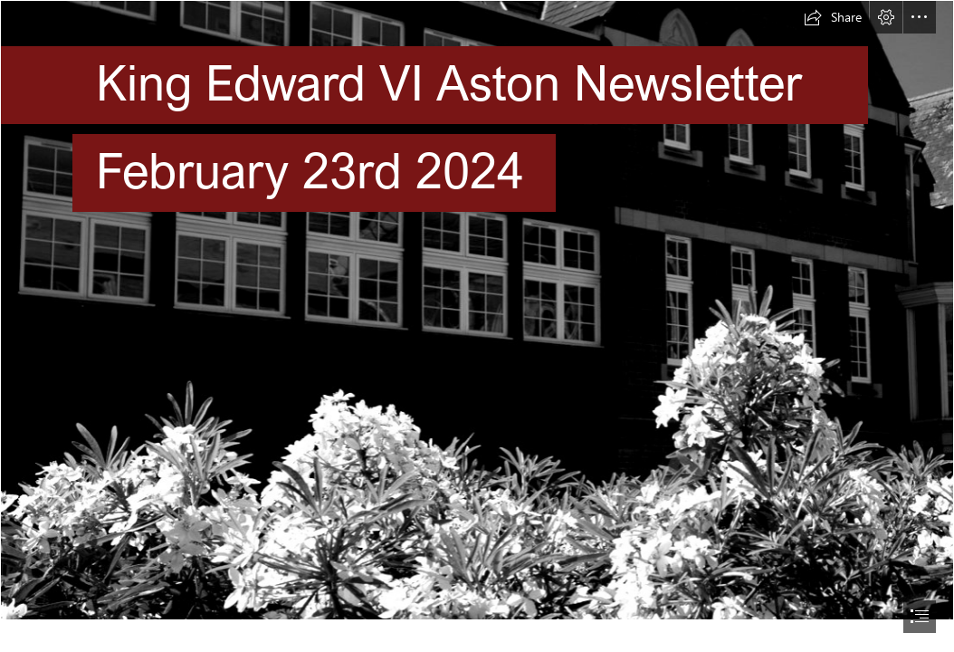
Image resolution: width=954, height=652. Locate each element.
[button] (833, 17)
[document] (477, 326)
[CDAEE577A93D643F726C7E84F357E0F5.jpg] (477, 310)
